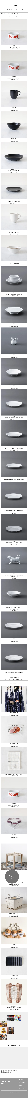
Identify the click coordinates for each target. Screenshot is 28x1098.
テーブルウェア (16, 9)
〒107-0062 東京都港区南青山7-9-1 (6, 1073)
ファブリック (23, 9)
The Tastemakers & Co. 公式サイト (14, 1)
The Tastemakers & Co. (5, 1084)
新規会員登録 (21, 1082)
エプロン (3, 9)
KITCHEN (9, 13)
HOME (2, 13)
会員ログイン (21, 1084)
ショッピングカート (22, 1085)
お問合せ (20, 1088)
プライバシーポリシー (22, 1091)
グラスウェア (9, 9)
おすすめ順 (11, 677)
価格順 (18, 677)
